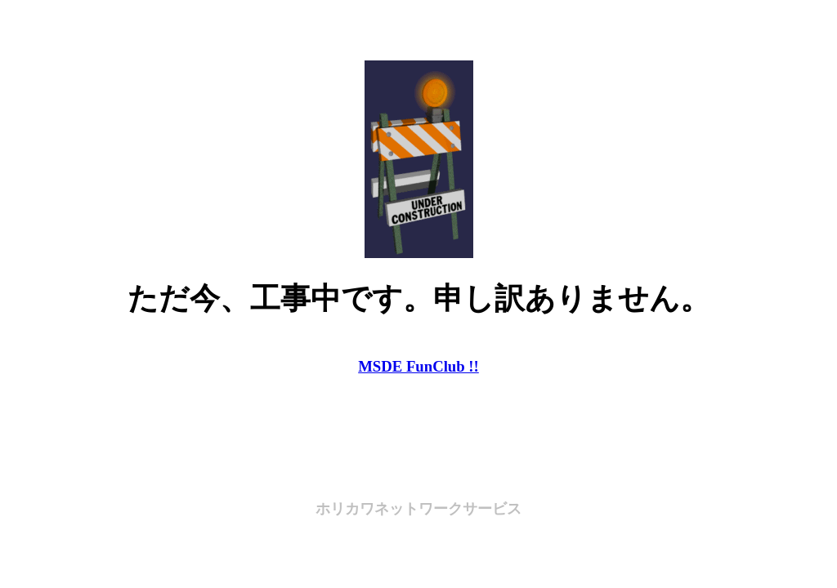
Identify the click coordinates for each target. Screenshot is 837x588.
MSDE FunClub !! (418, 366)
